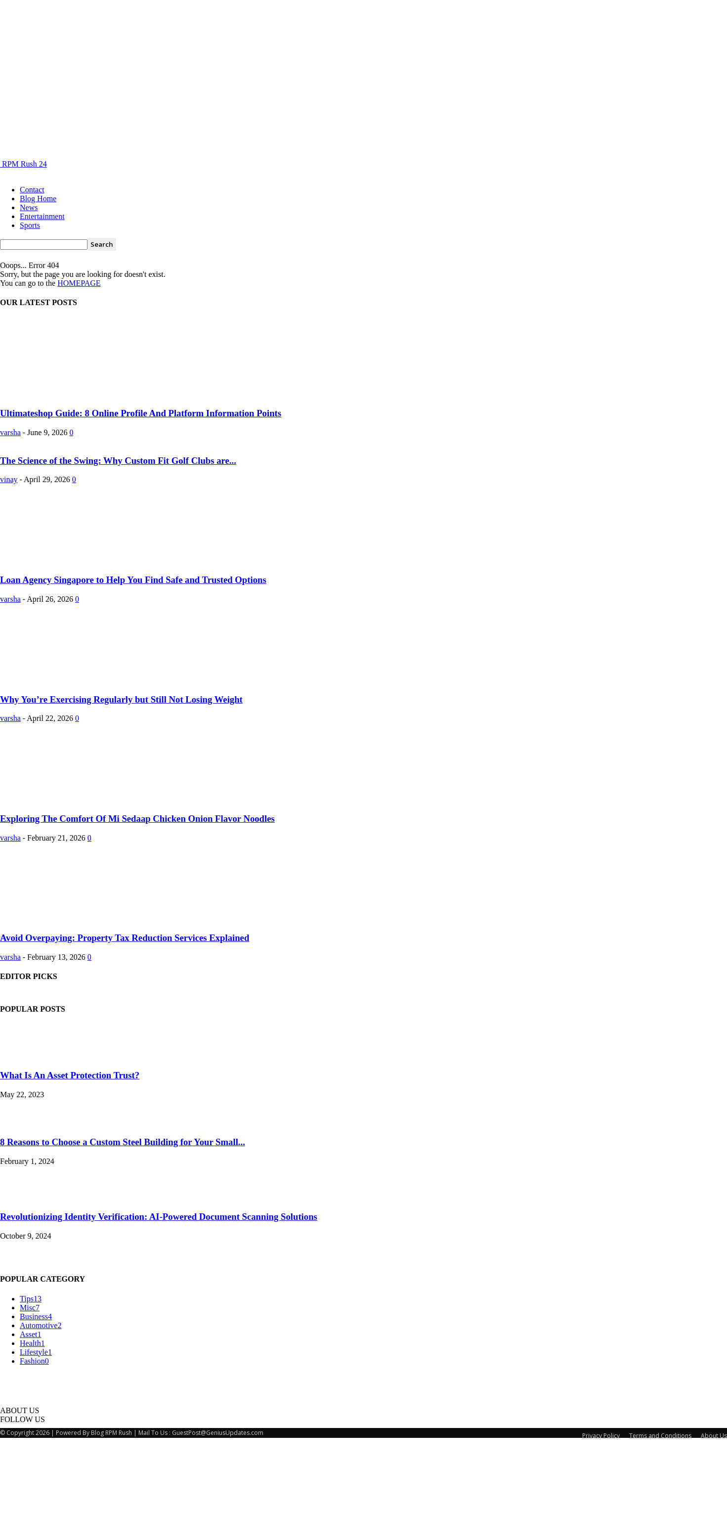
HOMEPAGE (78, 283)
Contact (32, 189)
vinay (9, 551)
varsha (10, 432)
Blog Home (38, 198)
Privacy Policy (601, 1508)
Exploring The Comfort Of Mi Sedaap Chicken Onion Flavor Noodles (137, 891)
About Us (714, 1508)
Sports (30, 225)
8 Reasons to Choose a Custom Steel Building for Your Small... (122, 1214)
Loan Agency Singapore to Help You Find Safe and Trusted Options (133, 652)
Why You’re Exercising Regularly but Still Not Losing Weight (121, 771)
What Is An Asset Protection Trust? (69, 1147)
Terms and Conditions (660, 1508)
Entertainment (42, 216)
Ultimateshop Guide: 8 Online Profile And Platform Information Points (140, 413)
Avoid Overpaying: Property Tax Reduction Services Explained (124, 1010)
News (29, 207)
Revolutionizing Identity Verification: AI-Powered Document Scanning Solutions (158, 1289)
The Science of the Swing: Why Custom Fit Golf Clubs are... (118, 533)
